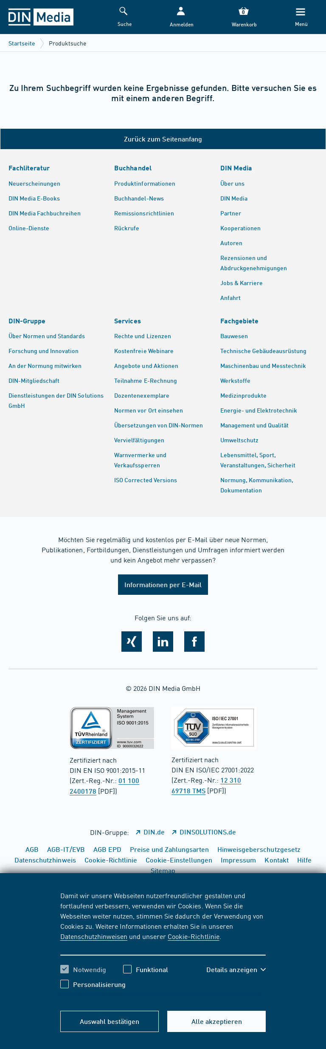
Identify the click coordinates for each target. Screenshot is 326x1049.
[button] (181, 17)
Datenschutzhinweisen (93, 936)
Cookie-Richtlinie (193, 936)
